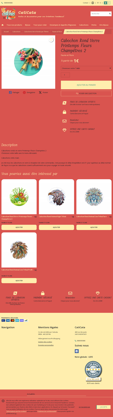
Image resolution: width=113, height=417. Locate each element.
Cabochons (16, 32)
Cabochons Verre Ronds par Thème (36, 32)
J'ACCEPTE (103, 407)
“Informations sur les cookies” (16, 411)
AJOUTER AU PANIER (86, 85)
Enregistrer (29, 92)
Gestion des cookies (45, 342)
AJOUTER (19, 227)
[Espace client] (93, 3)
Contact (85, 3)
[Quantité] (65, 75)
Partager (14, 92)
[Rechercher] (110, 13)
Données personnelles (46, 345)
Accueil (6, 32)
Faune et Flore (57, 32)
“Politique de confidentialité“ (47, 411)
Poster (43, 92)
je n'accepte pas (84, 407)
